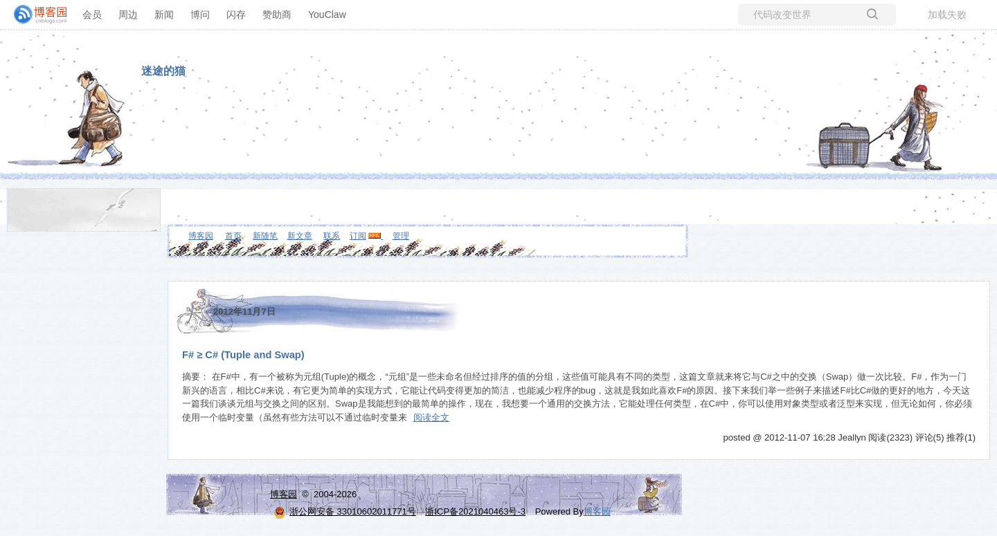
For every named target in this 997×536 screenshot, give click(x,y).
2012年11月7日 (244, 311)
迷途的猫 (163, 71)
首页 (233, 236)
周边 (128, 14)
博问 (200, 14)
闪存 (236, 14)
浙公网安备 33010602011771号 (344, 511)
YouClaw (327, 14)
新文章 (299, 236)
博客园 (200, 236)
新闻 (164, 14)
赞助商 (276, 14)
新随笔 (265, 236)
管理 (401, 236)
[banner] (34, 14)
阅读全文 (431, 417)
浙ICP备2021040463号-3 (475, 511)
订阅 (358, 236)
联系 (331, 236)
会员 (92, 14)
